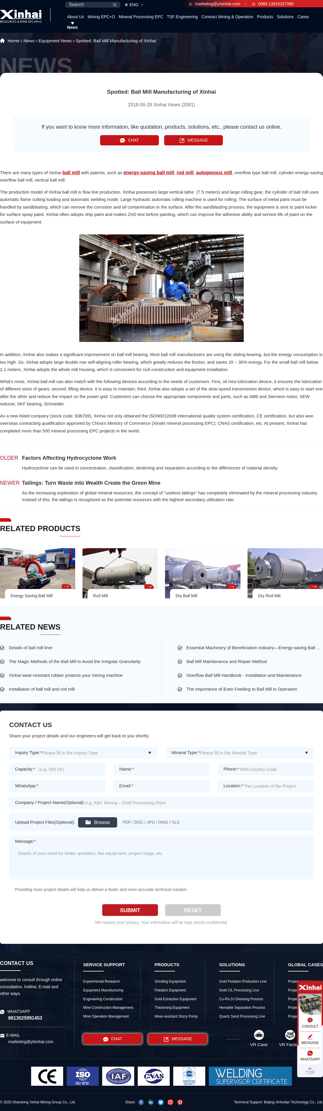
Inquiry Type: (28, 752)
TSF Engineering (182, 16)
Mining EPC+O (101, 16)
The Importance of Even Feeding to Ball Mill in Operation (241, 689)
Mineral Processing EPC (141, 16)
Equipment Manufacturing (103, 990)
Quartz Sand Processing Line (242, 1016)
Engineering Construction (103, 999)
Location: (233, 785)
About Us (75, 16)
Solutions (285, 16)
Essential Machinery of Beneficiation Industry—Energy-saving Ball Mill (254, 647)
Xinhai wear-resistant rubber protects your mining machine (66, 675)
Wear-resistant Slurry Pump (176, 1016)
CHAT (129, 140)
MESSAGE (193, 140)
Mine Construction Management (108, 1008)
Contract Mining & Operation (227, 16)
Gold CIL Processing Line (239, 990)
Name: (126, 768)
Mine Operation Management (106, 1016)
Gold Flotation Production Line (243, 981)
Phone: (231, 768)
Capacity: (25, 768)
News (72, 27)
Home (13, 40)
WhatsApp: (26, 785)
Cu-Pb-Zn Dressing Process (241, 999)
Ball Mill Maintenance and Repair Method (226, 661)
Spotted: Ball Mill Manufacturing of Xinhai (116, 40)
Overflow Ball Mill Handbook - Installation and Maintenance (244, 675)
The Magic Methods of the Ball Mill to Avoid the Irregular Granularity (75, 661)
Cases (303, 16)
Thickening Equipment (171, 1008)
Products (265, 16)
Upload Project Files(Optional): (45, 822)
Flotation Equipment (170, 990)
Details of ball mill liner (31, 647)
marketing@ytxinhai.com (214, 3)
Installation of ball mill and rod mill (42, 689)
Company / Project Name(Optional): (50, 802)
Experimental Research (101, 981)
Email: (126, 785)
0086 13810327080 (273, 3)
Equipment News (55, 40)
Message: (25, 841)
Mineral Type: (186, 752)
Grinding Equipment (170, 981)
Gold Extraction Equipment (175, 999)
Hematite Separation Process (242, 1008)
